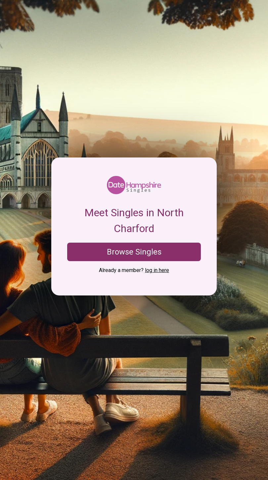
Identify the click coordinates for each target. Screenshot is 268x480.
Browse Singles (134, 252)
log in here (157, 270)
